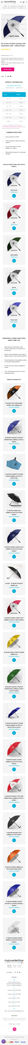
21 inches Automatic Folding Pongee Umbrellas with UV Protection (14, 476)
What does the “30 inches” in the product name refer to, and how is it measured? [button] (13, 348)
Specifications (10, 87)
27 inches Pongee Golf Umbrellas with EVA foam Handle (14, 512)
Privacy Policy (14, 1039)
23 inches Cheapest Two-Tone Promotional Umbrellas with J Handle (14, 798)
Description (19, 87)
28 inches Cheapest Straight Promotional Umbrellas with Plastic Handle (14, 689)
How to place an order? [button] (10, 137)
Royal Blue (14, 320)
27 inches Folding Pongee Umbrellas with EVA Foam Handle (14, 940)
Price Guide (8, 69)
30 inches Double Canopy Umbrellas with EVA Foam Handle (14, 761)
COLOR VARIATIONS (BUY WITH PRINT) (12, 126)
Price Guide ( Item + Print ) (14, 85)
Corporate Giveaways (17, 6)
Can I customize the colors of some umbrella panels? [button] (13, 372)
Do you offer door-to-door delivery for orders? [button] (11, 147)
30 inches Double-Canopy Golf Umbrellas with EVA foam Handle (13, 549)
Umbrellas (22, 8)
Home (5, 6)
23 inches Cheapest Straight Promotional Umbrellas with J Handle (14, 439)
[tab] (14, 137)
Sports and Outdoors (9, 8)
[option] (14, 27)
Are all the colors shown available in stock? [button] (13, 366)
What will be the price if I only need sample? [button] (13, 153)
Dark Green (14, 255)
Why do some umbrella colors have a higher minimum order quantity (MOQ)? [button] (14, 355)
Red (14, 222)
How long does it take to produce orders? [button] (13, 142)
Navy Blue (14, 190)
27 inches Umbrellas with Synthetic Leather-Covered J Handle (14, 903)
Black (14, 287)
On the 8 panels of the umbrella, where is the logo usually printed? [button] (14, 361)
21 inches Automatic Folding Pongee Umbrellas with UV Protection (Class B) (14, 725)
